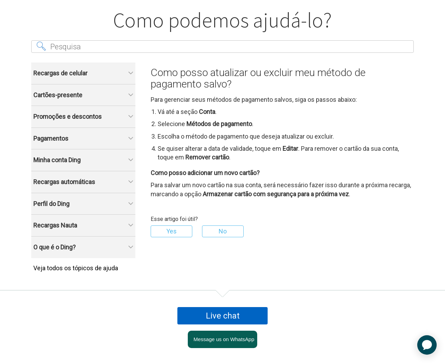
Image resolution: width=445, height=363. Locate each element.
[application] (427, 345)
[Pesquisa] (222, 46)
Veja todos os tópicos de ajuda (75, 268)
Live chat (223, 316)
